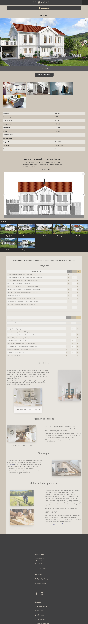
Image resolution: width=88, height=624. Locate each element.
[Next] (85, 42)
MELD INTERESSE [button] (44, 75)
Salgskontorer (40, 619)
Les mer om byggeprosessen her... (55, 524)
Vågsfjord (9, 236)
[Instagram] (42, 593)
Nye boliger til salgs (42, 579)
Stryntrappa (10, 464)
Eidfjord (8, 250)
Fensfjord (79, 236)
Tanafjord (26, 236)
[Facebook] (37, 593)
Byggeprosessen (41, 583)
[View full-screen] (86, 20)
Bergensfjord (26, 250)
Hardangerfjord (61, 236)
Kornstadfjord (44, 236)
